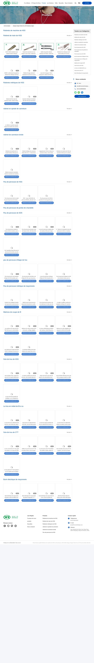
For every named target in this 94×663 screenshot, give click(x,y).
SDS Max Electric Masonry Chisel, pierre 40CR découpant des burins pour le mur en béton (64, 616)
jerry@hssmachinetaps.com (84, 86)
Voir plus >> (69, 35)
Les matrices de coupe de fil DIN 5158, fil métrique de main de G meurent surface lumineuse (12, 432)
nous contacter (69, 3)
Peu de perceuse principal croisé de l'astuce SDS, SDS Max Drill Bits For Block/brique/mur (29, 280)
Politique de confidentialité (9, 661)
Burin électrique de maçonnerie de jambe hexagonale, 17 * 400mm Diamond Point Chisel (29, 616)
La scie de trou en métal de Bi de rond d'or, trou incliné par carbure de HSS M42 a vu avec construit (11, 524)
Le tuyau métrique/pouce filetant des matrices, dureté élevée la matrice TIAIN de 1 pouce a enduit (46, 405)
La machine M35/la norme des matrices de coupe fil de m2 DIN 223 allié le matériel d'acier (29, 432)
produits (44, 3)
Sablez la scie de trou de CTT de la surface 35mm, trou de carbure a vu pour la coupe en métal (29, 556)
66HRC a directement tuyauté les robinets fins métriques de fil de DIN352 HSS (11, 87)
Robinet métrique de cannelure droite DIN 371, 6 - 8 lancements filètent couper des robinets (29, 183)
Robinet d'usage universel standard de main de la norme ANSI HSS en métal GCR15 (28, 87)
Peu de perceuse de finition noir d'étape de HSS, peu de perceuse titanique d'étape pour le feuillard (29, 340)
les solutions (50, 3)
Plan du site (18, 661)
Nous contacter (31, 645)
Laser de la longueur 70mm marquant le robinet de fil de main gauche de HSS (46, 87)
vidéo (56, 3)
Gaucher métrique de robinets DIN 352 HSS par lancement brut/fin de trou (29, 119)
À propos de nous (36, 3)
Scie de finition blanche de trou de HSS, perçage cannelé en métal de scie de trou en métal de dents (63, 464)
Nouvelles (29, 642)
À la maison (27, 3)
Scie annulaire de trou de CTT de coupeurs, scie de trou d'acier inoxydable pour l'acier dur (63, 556)
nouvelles (61, 3)
